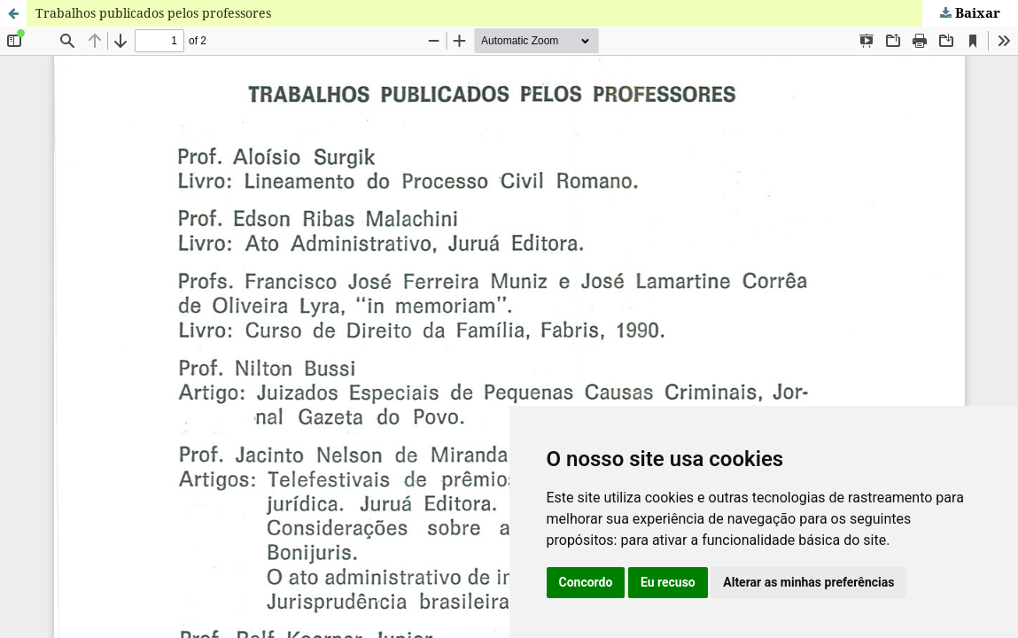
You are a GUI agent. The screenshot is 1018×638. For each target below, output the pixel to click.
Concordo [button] (586, 582)
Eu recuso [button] (668, 582)
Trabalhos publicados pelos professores (153, 12)
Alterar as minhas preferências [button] (808, 582)
